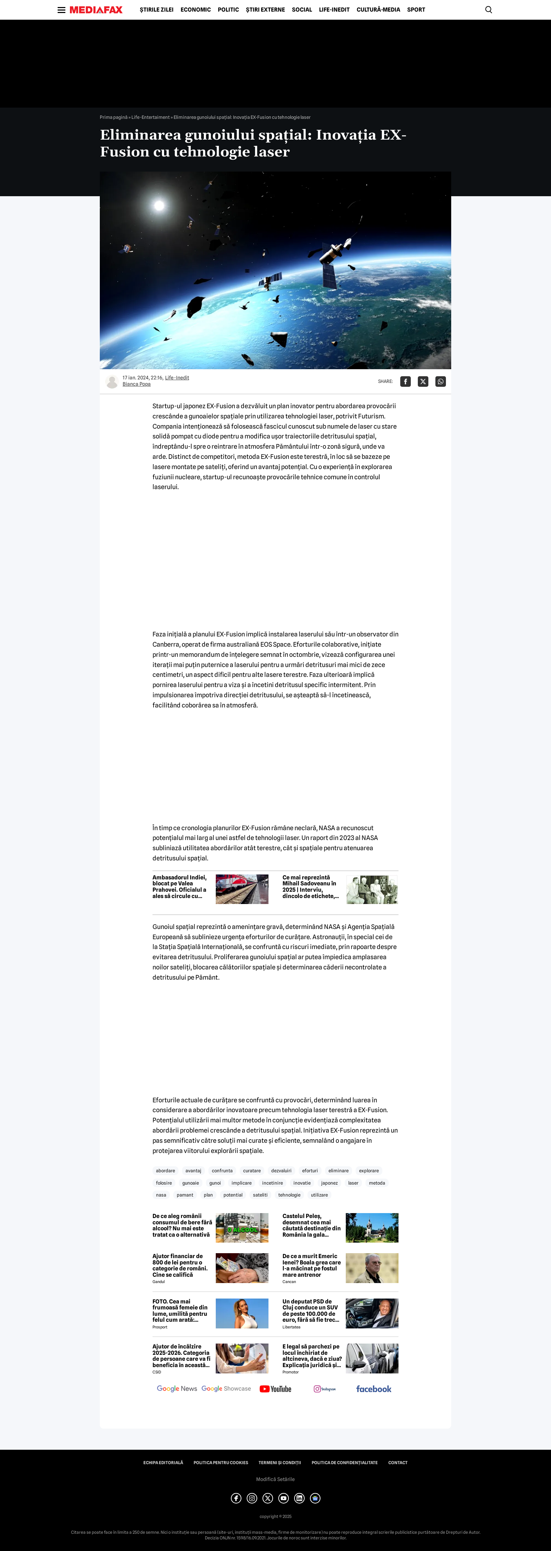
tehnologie (289, 1195)
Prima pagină (114, 117)
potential (232, 1195)
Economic (196, 10)
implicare (242, 1183)
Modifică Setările (275, 1479)
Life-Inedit (334, 10)
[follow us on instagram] (324, 1389)
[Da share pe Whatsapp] (440, 381)
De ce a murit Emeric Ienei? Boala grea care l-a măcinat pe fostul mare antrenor (312, 1265)
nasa (161, 1195)
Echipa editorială (163, 1462)
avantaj (193, 1170)
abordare (165, 1170)
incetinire (272, 1183)
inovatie (302, 1183)
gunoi (215, 1183)
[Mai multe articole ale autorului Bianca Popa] (112, 381)
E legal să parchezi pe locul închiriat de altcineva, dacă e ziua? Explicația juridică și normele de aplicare (312, 1356)
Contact (398, 1462)
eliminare (339, 1170)
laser (353, 1183)
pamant (185, 1195)
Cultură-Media (378, 10)
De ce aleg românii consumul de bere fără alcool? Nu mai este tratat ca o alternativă (182, 1225)
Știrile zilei (157, 10)
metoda (377, 1183)
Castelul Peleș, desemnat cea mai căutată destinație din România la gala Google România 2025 (312, 1225)
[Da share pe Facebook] (405, 381)
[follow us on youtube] (275, 1389)
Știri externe (265, 10)
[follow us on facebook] (373, 1389)
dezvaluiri (281, 1170)
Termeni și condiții (280, 1462)
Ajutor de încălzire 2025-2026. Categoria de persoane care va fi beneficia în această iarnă (181, 1356)
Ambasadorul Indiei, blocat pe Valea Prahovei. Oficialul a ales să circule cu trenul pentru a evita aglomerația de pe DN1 (182, 886)
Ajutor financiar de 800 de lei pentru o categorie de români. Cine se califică (180, 1265)
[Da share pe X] (423, 381)
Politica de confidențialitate (345, 1462)
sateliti (260, 1195)
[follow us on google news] (177, 1389)
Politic (228, 10)
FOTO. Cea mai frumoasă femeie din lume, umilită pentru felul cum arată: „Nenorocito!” (180, 1311)
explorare (369, 1170)
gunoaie (190, 1183)
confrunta (222, 1170)
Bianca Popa (137, 384)
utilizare (319, 1195)
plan (208, 1195)
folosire (164, 1183)
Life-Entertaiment (150, 117)
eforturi (310, 1170)
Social (302, 10)
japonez (329, 1183)
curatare (252, 1170)
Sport (416, 10)
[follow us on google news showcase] (226, 1389)
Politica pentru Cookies (221, 1462)
